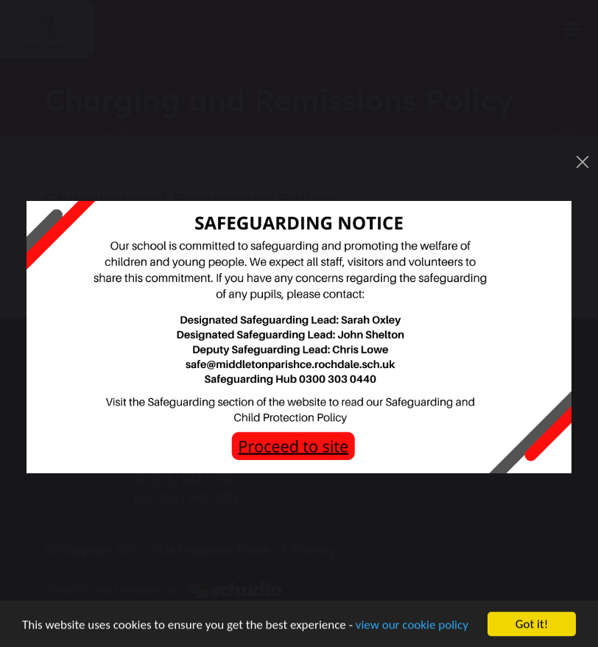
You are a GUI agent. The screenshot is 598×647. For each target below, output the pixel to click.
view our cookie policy (412, 625)
